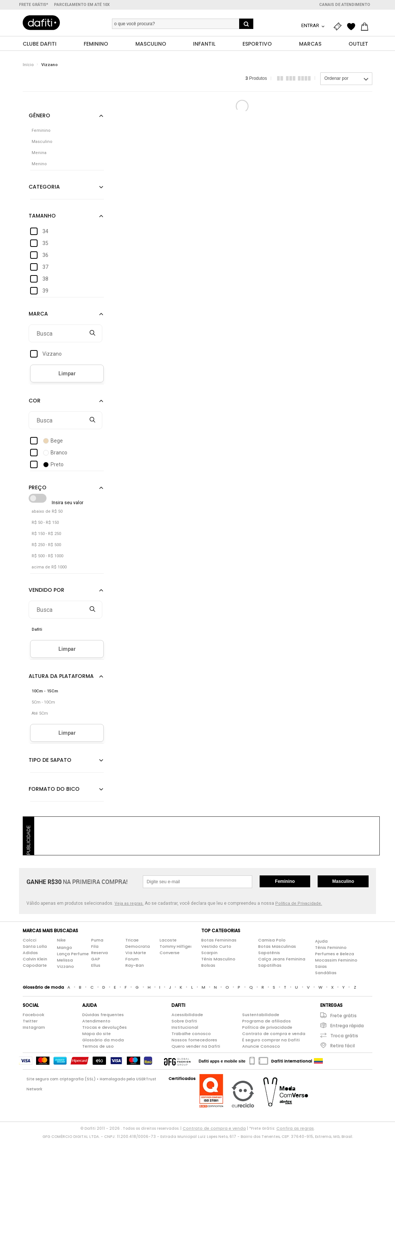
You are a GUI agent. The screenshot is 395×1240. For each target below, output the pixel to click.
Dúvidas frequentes (103, 1015)
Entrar (310, 25)
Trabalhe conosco (191, 1034)
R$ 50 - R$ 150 (45, 523)
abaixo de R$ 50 (47, 511)
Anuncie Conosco (261, 1046)
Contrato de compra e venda (273, 1034)
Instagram (34, 1027)
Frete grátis (343, 1016)
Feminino (285, 881)
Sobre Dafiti (184, 1021)
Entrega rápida (347, 1026)
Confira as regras (295, 1129)
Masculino (343, 881)
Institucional (184, 1027)
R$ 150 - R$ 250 (46, 534)
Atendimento (96, 1021)
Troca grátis (344, 1036)
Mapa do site (96, 1034)
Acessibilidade (187, 1015)
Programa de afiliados (266, 1021)
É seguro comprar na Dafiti (271, 1040)
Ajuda (321, 941)
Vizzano (49, 64)
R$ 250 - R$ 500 (46, 545)
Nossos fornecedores (194, 1040)
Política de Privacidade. (298, 903)
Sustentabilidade (260, 1015)
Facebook (33, 1015)
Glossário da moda (103, 1040)
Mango (64, 947)
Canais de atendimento (344, 4)
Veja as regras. (129, 903)
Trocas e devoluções (104, 1027)
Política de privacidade (267, 1027)
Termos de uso (98, 1046)
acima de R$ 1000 (49, 567)
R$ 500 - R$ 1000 (47, 556)
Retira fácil (342, 1046)
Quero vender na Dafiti (195, 1046)
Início (28, 64)
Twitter (30, 1021)
